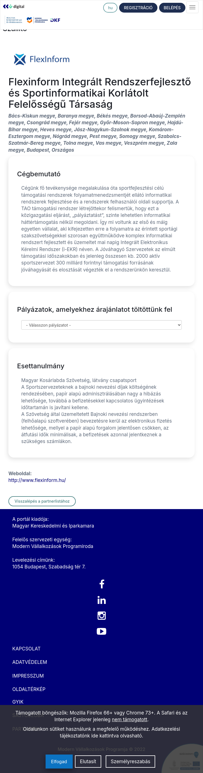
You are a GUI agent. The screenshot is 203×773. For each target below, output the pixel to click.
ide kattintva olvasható (116, 736)
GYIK (17, 702)
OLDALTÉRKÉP (29, 689)
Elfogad (59, 761)
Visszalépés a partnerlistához (42, 501)
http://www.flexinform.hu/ (37, 480)
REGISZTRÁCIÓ (138, 7)
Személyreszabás (130, 761)
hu (110, 7)
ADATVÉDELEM (29, 662)
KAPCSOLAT (26, 649)
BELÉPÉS (172, 7)
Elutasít (88, 761)
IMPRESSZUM (28, 676)
